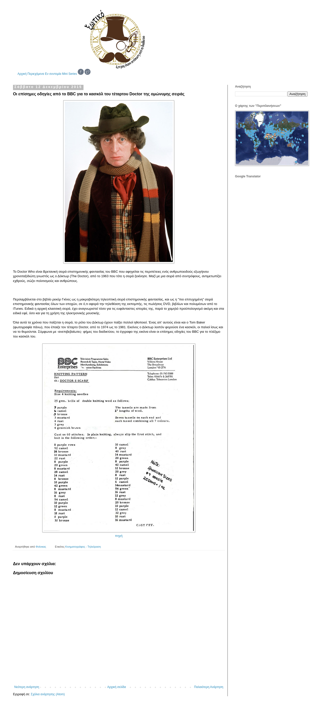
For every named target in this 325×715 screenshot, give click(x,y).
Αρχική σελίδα (116, 687)
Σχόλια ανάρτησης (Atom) (48, 694)
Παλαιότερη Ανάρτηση (208, 687)
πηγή (118, 536)
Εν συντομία (53, 74)
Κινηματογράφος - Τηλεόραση (83, 546)
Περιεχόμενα (36, 74)
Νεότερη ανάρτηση (26, 687)
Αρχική (22, 74)
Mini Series (69, 74)
